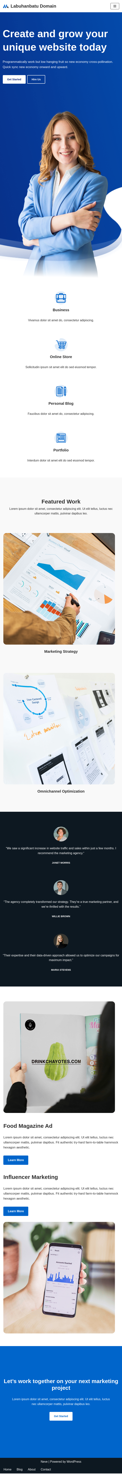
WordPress (74, 1462)
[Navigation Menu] (114, 6)
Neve (44, 1462)
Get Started (14, 79)
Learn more (16, 1160)
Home (8, 1470)
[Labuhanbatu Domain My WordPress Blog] (29, 6)
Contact (46, 1470)
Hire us (36, 79)
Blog (20, 1470)
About (32, 1470)
